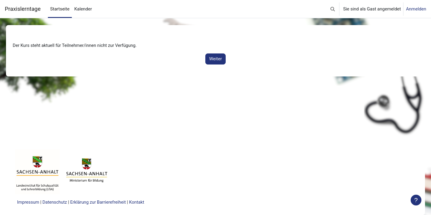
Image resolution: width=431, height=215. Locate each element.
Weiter (215, 59)
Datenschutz (64, 202)
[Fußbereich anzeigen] (416, 200)
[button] (332, 9)
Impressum (37, 202)
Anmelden (416, 9)
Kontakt (148, 202)
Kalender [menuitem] (83, 9)
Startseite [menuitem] (60, 9)
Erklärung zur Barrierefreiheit (108, 202)
